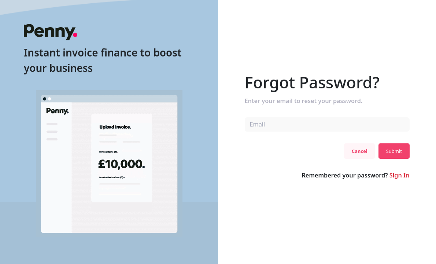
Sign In (399, 175)
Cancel (359, 151)
